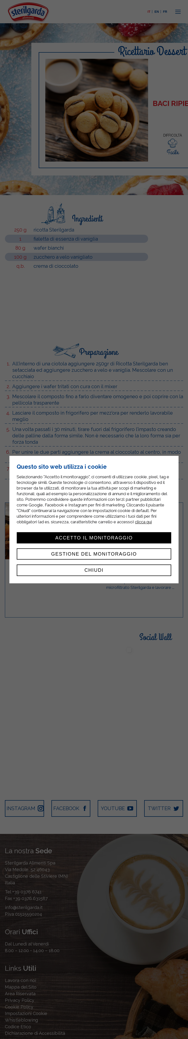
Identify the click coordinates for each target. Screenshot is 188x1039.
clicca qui (143, 521)
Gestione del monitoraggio (94, 554)
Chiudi (94, 570)
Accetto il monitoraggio (94, 537)
